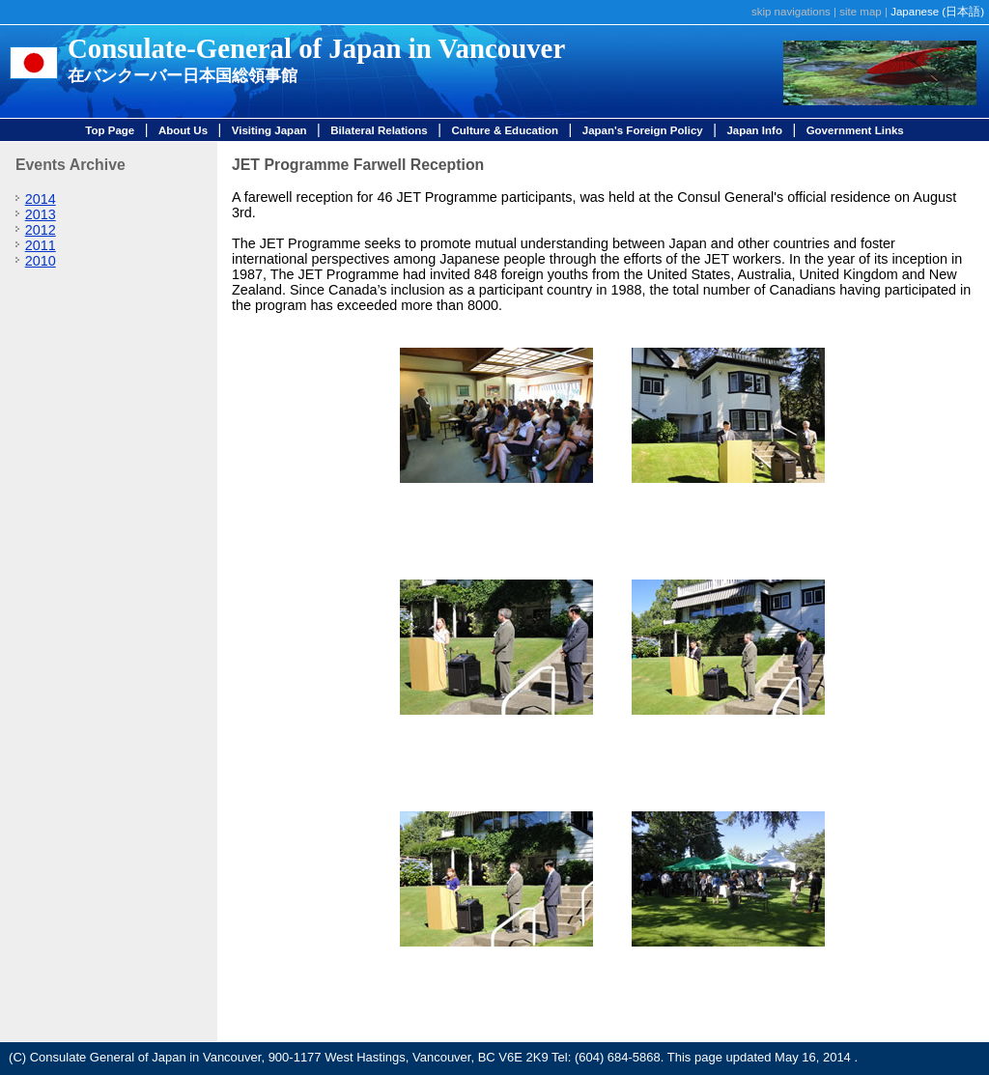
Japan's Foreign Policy (642, 130)
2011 (40, 245)
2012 (40, 230)
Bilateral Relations (378, 130)
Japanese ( (937, 11)
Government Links (855, 130)
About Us (183, 130)
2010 (40, 261)
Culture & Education (504, 130)
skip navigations (791, 11)
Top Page (109, 130)
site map (860, 11)
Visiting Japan (269, 130)
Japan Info (754, 130)
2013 (40, 214)
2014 (40, 199)
